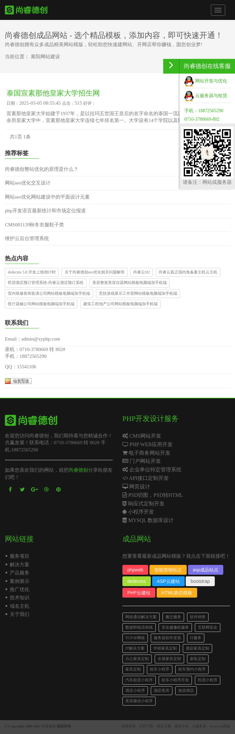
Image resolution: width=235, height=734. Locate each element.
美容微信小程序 (139, 701)
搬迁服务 (173, 617)
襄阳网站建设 (45, 56)
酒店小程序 (135, 690)
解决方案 (19, 564)
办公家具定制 (137, 658)
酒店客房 (161, 690)
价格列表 (128, 726)
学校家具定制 (165, 648)
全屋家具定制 (169, 658)
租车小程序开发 (175, 680)
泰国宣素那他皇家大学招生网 (53, 93)
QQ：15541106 (20, 366)
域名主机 (19, 606)
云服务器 (199, 726)
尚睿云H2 (141, 272)
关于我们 (19, 614)
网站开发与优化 (205, 81)
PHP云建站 (138, 592)
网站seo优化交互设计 (28, 182)
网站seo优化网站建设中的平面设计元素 (47, 197)
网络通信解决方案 (141, 617)
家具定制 (133, 669)
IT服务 (195, 638)
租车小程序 (159, 669)
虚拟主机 (181, 726)
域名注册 (164, 726)
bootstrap (200, 581)
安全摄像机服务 (175, 627)
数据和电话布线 (139, 627)
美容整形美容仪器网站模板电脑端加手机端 (129, 282)
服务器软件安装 (167, 638)
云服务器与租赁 (205, 95)
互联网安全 (207, 627)
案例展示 (19, 581)
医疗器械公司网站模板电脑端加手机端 (41, 304)
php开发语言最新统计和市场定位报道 (45, 210)
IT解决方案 (135, 648)
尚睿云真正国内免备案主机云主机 (188, 272)
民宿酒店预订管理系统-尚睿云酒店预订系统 (46, 282)
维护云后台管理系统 (27, 238)
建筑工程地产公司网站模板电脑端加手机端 (120, 304)
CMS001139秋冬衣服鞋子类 (34, 224)
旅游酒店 (186, 690)
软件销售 (198, 617)
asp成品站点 (206, 569)
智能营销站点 (168, 569)
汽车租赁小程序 (139, 680)
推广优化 (19, 589)
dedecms (136, 581)
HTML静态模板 (177, 592)
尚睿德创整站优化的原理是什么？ (41, 169)
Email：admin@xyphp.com (32, 338)
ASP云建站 (168, 581)
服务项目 (19, 556)
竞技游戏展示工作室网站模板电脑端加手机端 (138, 293)
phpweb (135, 569)
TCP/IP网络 (135, 638)
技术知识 (19, 597)
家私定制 (198, 658)
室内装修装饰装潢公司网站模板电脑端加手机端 (49, 293)
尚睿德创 (78, 470)
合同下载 (146, 726)
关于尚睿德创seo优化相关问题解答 (95, 272)
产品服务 (19, 572)
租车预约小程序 (192, 669)
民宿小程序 (207, 680)
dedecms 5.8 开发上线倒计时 (32, 272)
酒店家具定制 (197, 648)
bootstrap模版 (220, 726)
